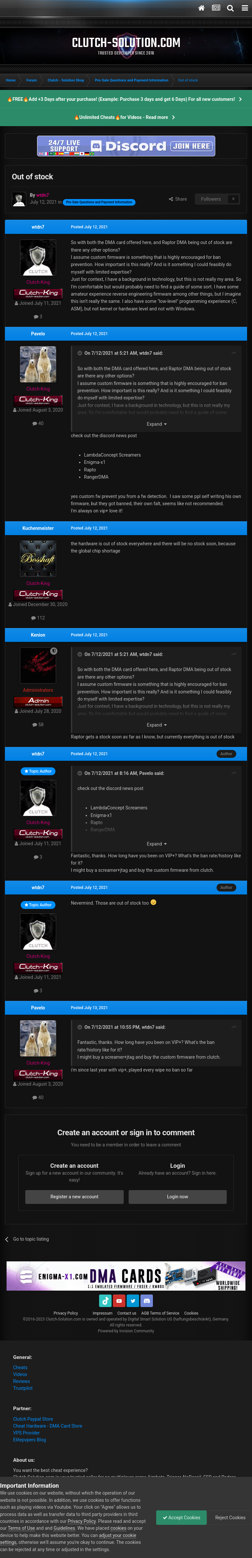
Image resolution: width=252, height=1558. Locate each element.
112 (38, 618)
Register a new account (74, 1196)
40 (37, 423)
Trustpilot (22, 1388)
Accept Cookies (180, 1517)
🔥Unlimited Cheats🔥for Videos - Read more (121, 117)
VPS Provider (26, 1432)
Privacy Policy (66, 1313)
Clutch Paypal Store (33, 1419)
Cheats (20, 1367)
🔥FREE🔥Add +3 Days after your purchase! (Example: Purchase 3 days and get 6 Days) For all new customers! (121, 99)
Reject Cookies (229, 1517)
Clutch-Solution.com (63, 1319)
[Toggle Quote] (80, 353)
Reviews (21, 1381)
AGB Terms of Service (160, 1313)
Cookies (191, 1313)
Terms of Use (36, 1528)
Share (178, 199)
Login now (177, 1196)
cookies (133, 1528)
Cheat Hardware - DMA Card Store (47, 1426)
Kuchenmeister (37, 528)
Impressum (102, 1313)
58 (37, 724)
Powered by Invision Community (126, 1331)
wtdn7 (38, 227)
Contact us (126, 1313)
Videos (20, 1374)
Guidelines (79, 1528)
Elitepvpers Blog (29, 1439)
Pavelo (38, 333)
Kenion (38, 635)
